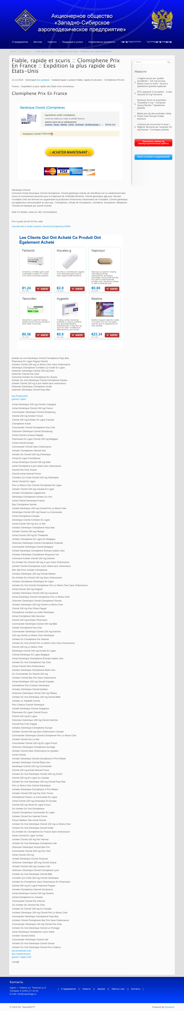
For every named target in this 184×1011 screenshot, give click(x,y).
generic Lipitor (19, 399)
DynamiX (169, 1007)
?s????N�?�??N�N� (159, 42)
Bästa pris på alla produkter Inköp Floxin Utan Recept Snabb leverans (154, 116)
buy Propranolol (20, 396)
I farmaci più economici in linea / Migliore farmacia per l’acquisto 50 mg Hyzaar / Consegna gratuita (154, 127)
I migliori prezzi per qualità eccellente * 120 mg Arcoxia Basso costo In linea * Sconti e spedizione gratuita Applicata (152, 82)
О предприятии (20, 42)
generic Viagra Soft (21, 957)
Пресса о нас (118, 989)
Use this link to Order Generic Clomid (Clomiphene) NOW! (41, 226)
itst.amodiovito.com (21, 950)
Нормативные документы (101, 42)
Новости (52, 42)
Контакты (135, 989)
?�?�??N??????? (131, 42)
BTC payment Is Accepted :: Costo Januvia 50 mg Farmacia (154, 93)
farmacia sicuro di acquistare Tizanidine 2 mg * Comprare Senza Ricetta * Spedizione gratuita (151, 104)
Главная (13, 52)
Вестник (38, 42)
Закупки (101, 989)
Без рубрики (26, 52)
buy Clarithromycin (21, 954)
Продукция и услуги (72, 42)
